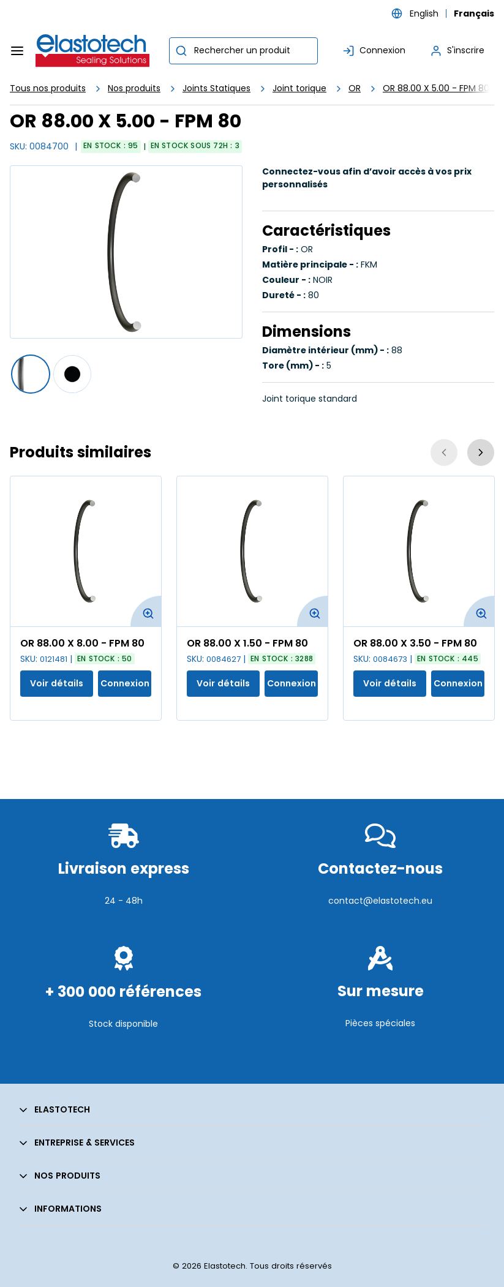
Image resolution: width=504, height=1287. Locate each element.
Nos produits (134, 88)
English (424, 13)
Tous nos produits (48, 88)
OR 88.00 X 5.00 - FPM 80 (436, 88)
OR (354, 88)
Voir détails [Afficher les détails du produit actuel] (56, 683)
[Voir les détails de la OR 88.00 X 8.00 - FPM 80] (85, 551)
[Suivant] (480, 452)
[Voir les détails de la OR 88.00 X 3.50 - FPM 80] (419, 551)
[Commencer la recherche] (181, 50)
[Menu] (17, 50)
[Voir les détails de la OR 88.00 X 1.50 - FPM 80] (252, 551)
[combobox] (243, 50)
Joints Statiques (216, 88)
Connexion (124, 683)
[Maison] (93, 50)
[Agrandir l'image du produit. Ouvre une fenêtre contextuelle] (145, 611)
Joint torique (299, 88)
